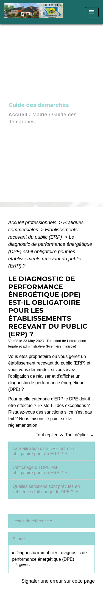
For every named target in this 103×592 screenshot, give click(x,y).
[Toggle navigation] (92, 12)
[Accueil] (35, 12)
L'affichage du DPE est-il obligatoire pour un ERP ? (38, 470)
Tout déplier (80, 434)
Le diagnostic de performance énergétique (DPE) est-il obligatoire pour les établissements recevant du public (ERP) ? (50, 251)
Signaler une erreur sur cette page (58, 581)
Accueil (18, 114)
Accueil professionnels (33, 222)
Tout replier (50, 434)
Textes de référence (31, 521)
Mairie (39, 114)
